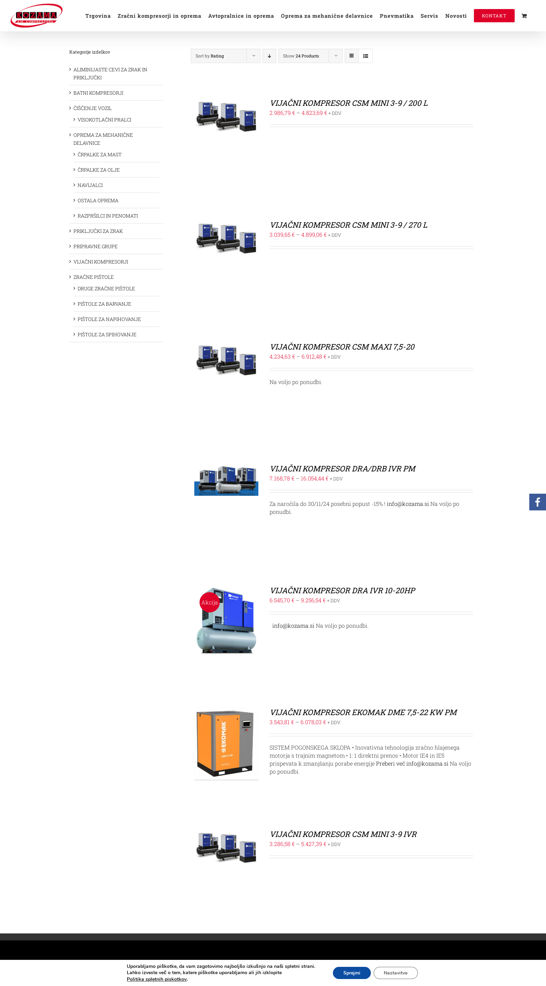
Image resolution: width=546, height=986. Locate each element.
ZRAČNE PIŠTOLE (93, 277)
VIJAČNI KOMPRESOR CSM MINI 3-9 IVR (343, 834)
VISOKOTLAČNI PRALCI (104, 119)
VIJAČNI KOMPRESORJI (100, 261)
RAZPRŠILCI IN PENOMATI (108, 215)
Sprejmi (351, 973)
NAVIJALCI (90, 185)
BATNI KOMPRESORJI (98, 92)
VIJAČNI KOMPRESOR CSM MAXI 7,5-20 (342, 347)
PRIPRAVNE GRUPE (95, 246)
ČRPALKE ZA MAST (100, 154)
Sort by (210, 55)
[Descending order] (269, 56)
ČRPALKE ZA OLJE (99, 169)
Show (301, 55)
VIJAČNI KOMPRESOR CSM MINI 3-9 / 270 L (348, 225)
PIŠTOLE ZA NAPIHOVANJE (109, 319)
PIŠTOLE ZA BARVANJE (104, 303)
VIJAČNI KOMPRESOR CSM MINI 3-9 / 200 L (349, 103)
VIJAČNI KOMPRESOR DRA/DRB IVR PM (342, 468)
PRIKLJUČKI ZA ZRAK (98, 231)
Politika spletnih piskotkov (156, 979)
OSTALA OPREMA (98, 200)
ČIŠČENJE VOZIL (92, 108)
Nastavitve (396, 973)
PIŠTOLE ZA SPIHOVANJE (107, 334)
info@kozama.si (408, 503)
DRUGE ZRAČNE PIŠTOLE (106, 288)
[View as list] (365, 56)
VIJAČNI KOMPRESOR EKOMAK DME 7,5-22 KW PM (363, 712)
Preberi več (390, 763)
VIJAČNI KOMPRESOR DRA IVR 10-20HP (342, 590)
